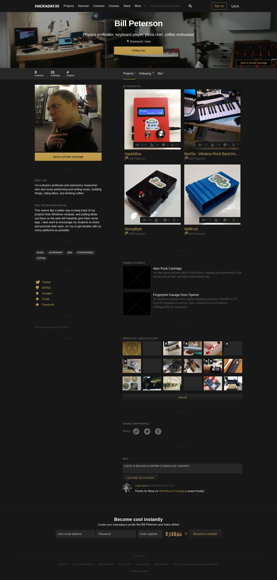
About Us (63, 564)
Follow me (138, 50)
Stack (127, 5)
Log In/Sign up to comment (140, 478)
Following (146, 73)
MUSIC (40, 252)
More (141, 6)
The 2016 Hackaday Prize (227, 344)
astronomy (56, 252)
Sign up (219, 5)
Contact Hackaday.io (83, 564)
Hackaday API (161, 564)
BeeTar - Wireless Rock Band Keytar (212, 154)
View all (182, 397)
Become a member (205, 534)
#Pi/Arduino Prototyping (173, 490)
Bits (161, 73)
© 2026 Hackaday (138, 571)
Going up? (138, 556)
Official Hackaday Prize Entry (186, 344)
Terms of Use (124, 564)
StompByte (133, 229)
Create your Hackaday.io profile (116, 524)
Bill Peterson (134, 158)
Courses (114, 5)
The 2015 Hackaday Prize (166, 344)
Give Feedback (105, 564)
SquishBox (132, 154)
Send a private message (253, 62)
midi (69, 252)
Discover (83, 5)
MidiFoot (191, 229)
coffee (41, 258)
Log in (235, 5)
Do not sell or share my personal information (195, 564)
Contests (98, 5)
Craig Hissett (141, 485)
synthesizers (85, 252)
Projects (69, 5)
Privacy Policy (143, 564)
